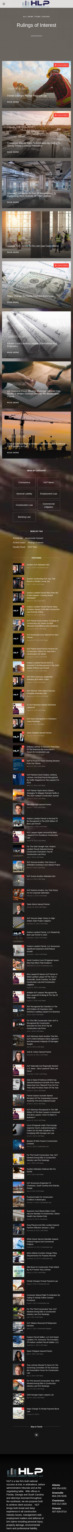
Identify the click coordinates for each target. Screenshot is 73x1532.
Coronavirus (43, 1219)
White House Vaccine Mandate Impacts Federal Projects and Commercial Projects (42, 1241)
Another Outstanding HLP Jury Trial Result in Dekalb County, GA (41, 580)
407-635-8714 (59, 1511)
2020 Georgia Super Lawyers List (40, 1395)
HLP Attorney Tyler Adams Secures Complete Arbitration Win (41, 692)
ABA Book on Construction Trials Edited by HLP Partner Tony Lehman (43, 1268)
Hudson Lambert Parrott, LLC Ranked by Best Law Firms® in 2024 (43, 933)
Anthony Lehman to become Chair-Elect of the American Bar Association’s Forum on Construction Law (43, 749)
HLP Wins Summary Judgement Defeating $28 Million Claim (39, 678)
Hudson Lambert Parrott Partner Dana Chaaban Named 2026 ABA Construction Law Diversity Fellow (43, 609)
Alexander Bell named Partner (39, 804)
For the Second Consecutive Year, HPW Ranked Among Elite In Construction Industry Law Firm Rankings (43, 1383)
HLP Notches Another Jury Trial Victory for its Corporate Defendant (42, 891)
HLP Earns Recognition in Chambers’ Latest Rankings (42, 720)
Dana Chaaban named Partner (39, 733)
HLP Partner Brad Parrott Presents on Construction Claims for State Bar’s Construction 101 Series (42, 651)
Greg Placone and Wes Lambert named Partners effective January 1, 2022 (43, 1226)
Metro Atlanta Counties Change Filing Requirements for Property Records (42, 1254)
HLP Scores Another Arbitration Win (41, 876)
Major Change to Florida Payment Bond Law (43, 1410)
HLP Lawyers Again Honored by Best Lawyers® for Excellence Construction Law (42, 835)
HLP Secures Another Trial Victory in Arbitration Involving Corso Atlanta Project (43, 863)
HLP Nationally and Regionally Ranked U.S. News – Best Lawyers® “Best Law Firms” (42, 1068)
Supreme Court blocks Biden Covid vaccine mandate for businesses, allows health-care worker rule (43, 1213)
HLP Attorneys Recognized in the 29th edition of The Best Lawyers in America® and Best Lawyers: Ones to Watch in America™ (43, 1113)
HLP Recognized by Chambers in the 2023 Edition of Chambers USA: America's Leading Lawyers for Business (43, 1009)
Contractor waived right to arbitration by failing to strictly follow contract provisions (43, 1297)
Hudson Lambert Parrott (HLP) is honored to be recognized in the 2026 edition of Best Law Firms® (43, 665)
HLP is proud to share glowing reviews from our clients (43, 762)
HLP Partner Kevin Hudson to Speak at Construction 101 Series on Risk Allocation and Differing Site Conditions (43, 623)
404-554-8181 (59, 1488)
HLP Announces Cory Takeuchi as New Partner (42, 636)
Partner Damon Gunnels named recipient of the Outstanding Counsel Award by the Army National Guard (42, 1098)
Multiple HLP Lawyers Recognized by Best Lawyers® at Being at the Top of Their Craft (42, 995)
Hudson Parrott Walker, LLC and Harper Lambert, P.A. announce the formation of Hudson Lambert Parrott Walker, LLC (43, 1339)
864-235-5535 (59, 1496)
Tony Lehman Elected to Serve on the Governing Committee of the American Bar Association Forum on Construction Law (43, 1369)
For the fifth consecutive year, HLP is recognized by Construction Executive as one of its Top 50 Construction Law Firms (42, 1024)
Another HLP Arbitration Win (38, 565)
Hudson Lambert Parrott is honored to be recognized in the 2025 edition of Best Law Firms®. (42, 821)
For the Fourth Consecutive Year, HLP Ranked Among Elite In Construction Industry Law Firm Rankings (42, 1157)
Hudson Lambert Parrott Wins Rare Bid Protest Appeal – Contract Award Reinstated (42, 595)
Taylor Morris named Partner (38, 904)
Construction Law (42, 567)
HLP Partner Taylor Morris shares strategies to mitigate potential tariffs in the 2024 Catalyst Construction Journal (43, 793)
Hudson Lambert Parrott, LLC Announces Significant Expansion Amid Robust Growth (43, 948)
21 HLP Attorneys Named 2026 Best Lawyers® (41, 706)
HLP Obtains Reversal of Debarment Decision (41, 1324)
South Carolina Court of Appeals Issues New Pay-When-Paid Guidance (43, 961)
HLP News (40, 584)
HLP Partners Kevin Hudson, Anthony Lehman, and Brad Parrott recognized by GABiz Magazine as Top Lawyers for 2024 (43, 779)
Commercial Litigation (44, 1328)
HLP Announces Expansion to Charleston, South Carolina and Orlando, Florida (43, 1185)
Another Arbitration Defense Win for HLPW (41, 1170)
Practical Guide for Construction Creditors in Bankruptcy (40, 1198)
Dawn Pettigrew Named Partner (39, 1351)
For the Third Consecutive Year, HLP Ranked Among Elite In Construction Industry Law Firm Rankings (42, 1311)
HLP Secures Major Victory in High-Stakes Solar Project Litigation (41, 919)
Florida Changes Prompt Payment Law (42, 1281)
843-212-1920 (59, 1504)
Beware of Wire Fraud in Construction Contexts (42, 1142)
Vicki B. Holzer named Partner (39, 1052)
